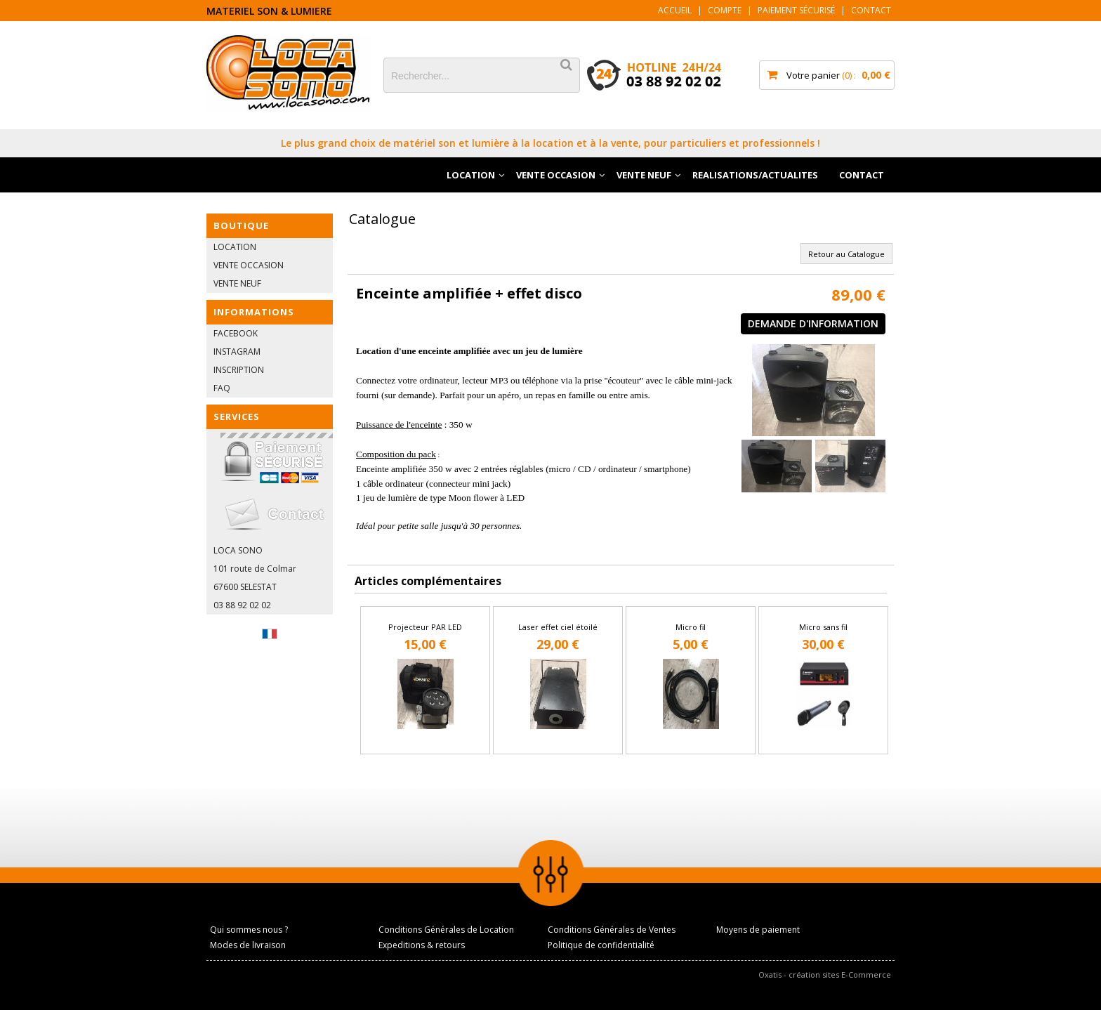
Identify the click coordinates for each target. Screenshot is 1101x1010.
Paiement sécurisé (796, 10)
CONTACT (861, 175)
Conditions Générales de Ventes (611, 930)
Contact (871, 10)
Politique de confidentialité (601, 945)
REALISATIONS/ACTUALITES (755, 175)
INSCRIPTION (238, 370)
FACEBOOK (235, 333)
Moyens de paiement (758, 930)
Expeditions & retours (421, 945)
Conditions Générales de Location (446, 930)
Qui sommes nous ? (249, 930)
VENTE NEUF (644, 175)
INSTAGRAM (237, 352)
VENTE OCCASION (555, 175)
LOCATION (471, 175)
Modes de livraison (248, 945)
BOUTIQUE (241, 225)
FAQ (221, 388)
